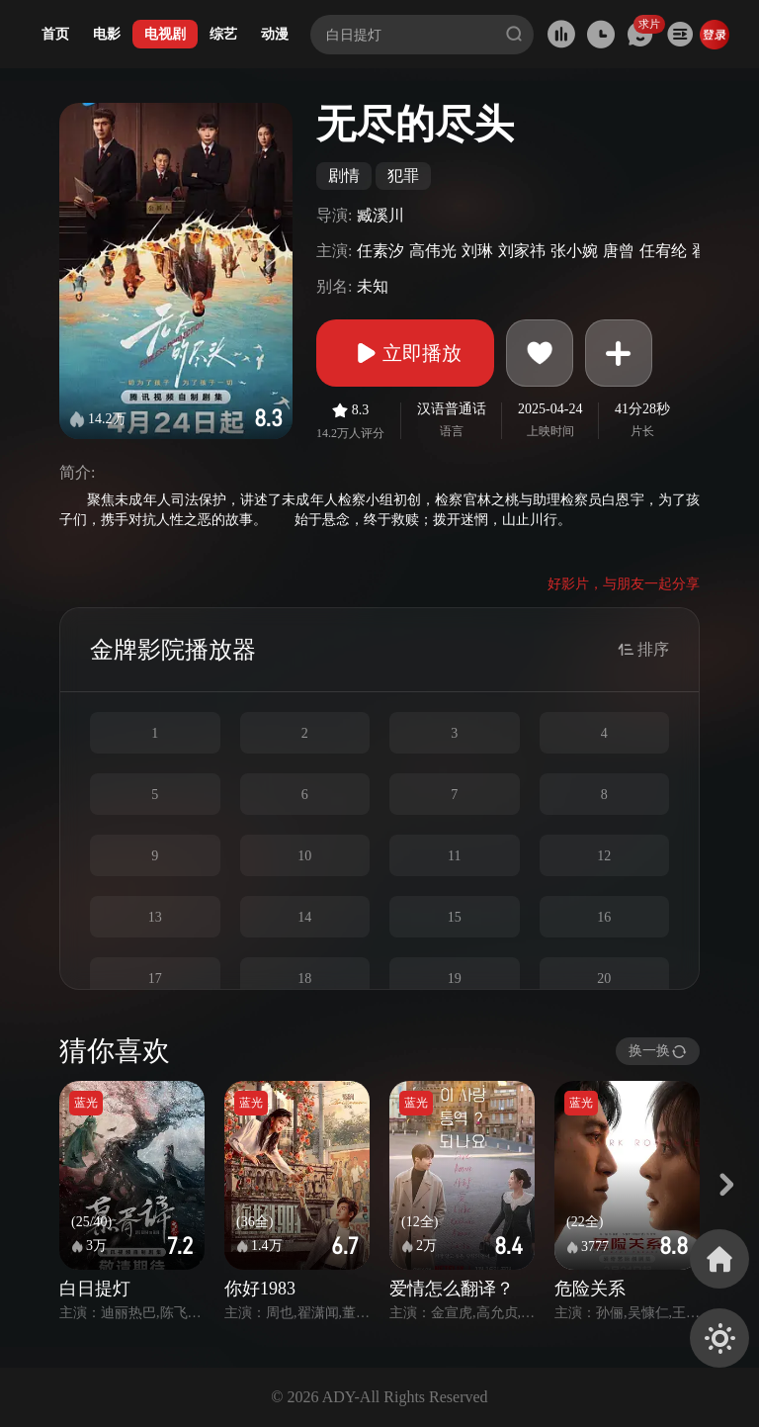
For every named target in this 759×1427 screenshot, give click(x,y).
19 (455, 978)
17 (155, 978)
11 (454, 855)
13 (155, 917)
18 (304, 978)
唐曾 (618, 250)
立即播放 (405, 353)
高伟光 (433, 250)
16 (604, 917)
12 (604, 855)
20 (604, 978)
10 (304, 855)
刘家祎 (522, 250)
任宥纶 (663, 250)
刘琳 (477, 250)
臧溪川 (380, 215)
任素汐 (380, 250)
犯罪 (403, 175)
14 (304, 917)
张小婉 (574, 250)
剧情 (344, 175)
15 (455, 917)
